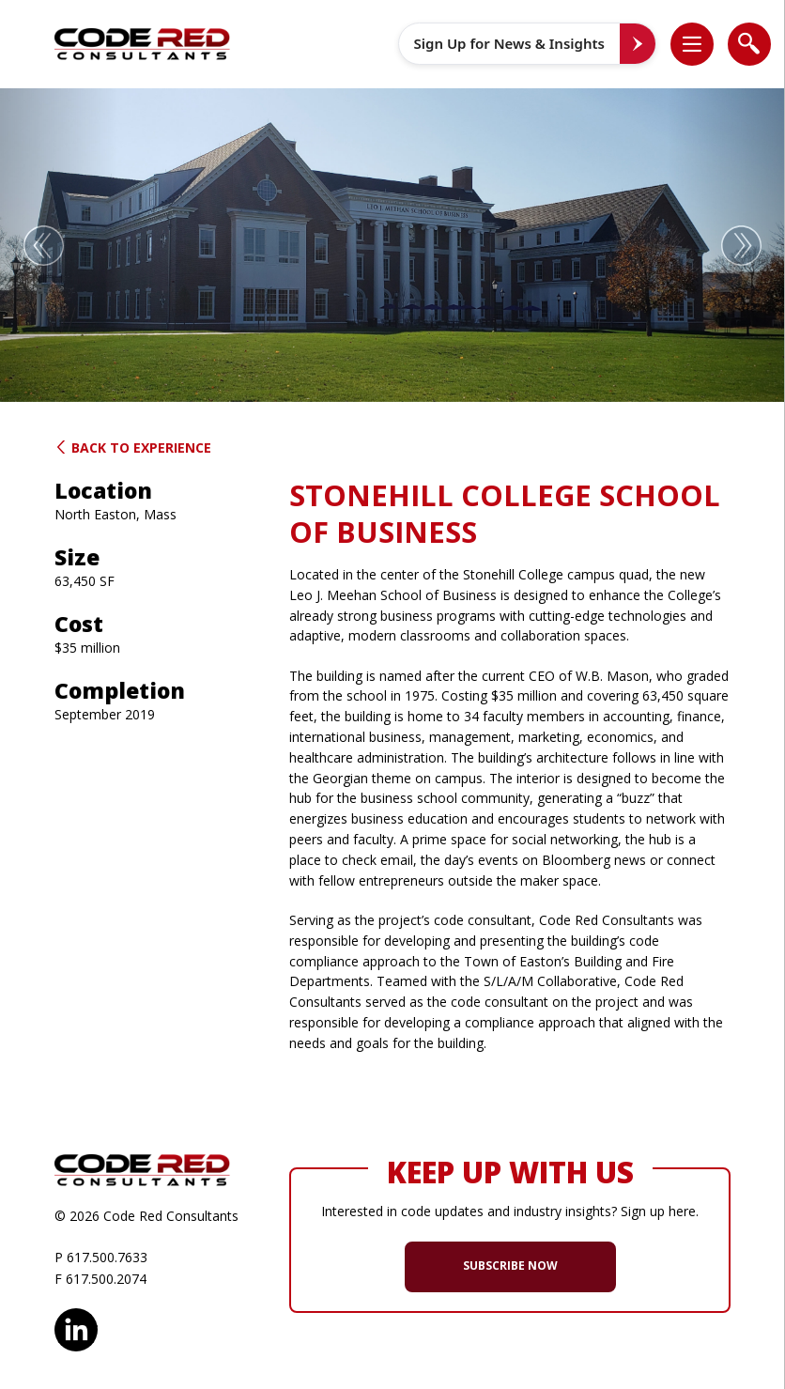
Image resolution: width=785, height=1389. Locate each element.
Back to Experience (132, 447)
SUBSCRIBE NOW (510, 1265)
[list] (692, 44)
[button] (701, 43)
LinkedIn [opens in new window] (76, 1327)
